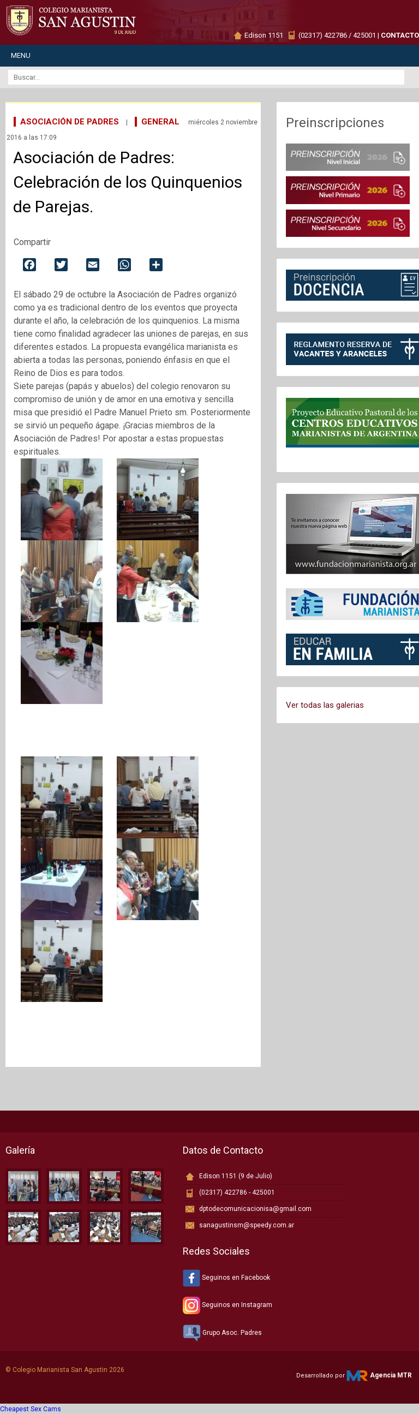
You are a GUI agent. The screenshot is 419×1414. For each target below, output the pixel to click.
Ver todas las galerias (325, 705)
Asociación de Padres (69, 122)
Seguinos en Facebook (226, 1277)
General (160, 122)
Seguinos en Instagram (227, 1305)
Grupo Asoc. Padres (222, 1333)
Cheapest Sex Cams (30, 1409)
